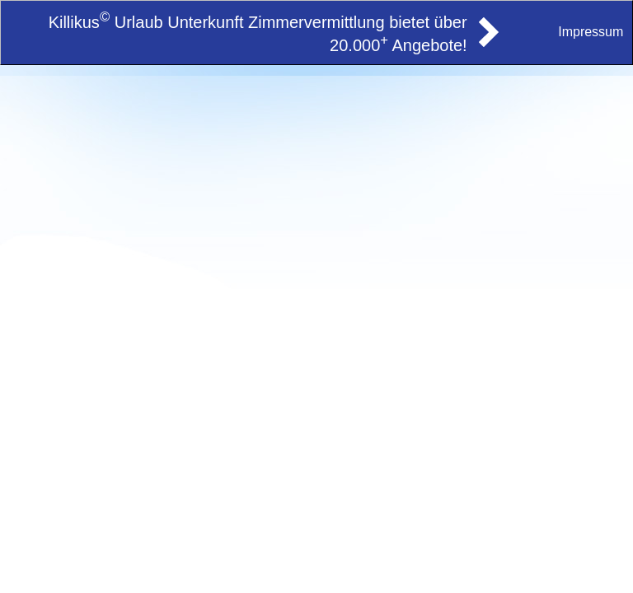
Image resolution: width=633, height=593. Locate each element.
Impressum (590, 32)
